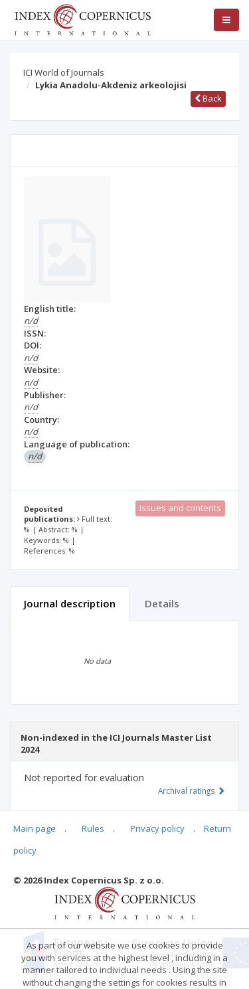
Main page (34, 828)
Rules (93, 828)
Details (162, 603)
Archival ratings (191, 790)
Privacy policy (157, 828)
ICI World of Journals (63, 72)
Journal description (70, 603)
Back (208, 98)
